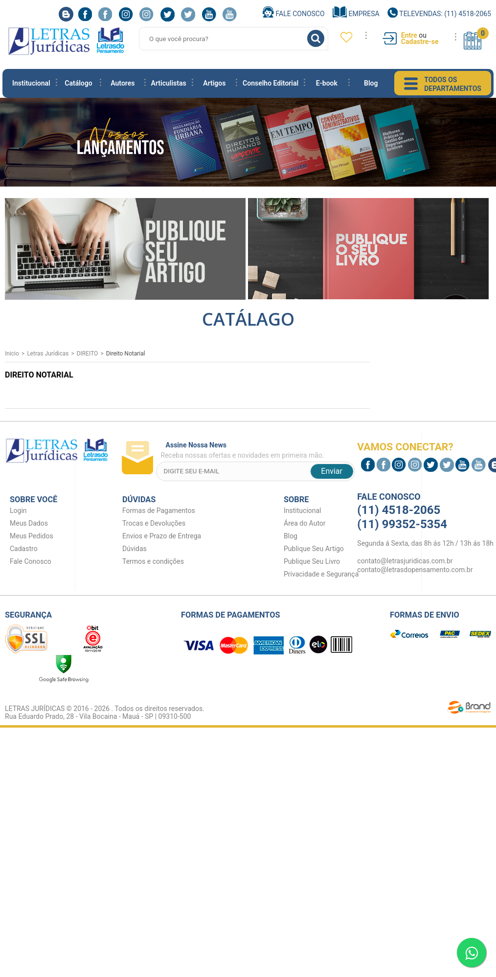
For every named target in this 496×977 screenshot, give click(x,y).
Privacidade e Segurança (321, 574)
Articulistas (168, 83)
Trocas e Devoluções (153, 523)
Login (18, 510)
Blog (371, 83)
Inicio (12, 353)
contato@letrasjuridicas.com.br (404, 561)
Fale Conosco (294, 14)
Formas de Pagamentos (158, 510)
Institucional (31, 83)
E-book (327, 83)
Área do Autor (305, 523)
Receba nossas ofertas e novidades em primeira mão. (258, 450)
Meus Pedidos (31, 536)
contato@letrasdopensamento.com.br (415, 570)
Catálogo (78, 83)
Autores (123, 83)
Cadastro (24, 549)
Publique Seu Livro (312, 561)
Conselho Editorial (270, 83)
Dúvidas (134, 549)
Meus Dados (29, 523)
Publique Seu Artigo (314, 549)
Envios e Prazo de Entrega (161, 536)
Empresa (356, 14)
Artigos (214, 83)
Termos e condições (153, 561)
